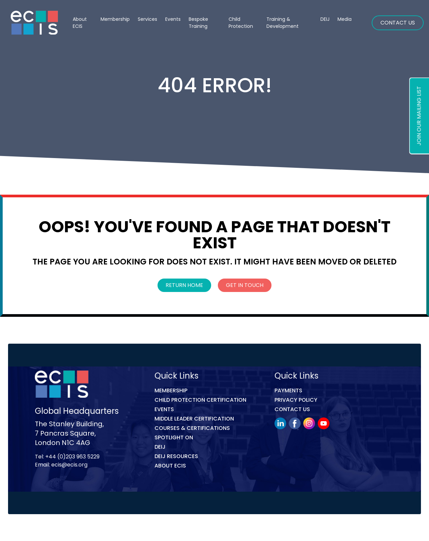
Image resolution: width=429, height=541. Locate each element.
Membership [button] (115, 19)
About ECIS (80, 23)
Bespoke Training (198, 23)
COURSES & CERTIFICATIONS (192, 428)
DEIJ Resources (176, 456)
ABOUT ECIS (170, 466)
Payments (288, 390)
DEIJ (160, 447)
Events (173, 19)
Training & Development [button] (282, 23)
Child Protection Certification (200, 400)
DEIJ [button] (324, 19)
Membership (171, 390)
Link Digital (154, 529)
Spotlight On (174, 437)
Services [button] (147, 19)
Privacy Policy (295, 400)
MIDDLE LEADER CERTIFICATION (194, 419)
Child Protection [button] (241, 23)
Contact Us (397, 23)
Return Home (184, 285)
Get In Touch (244, 285)
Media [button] (345, 19)
